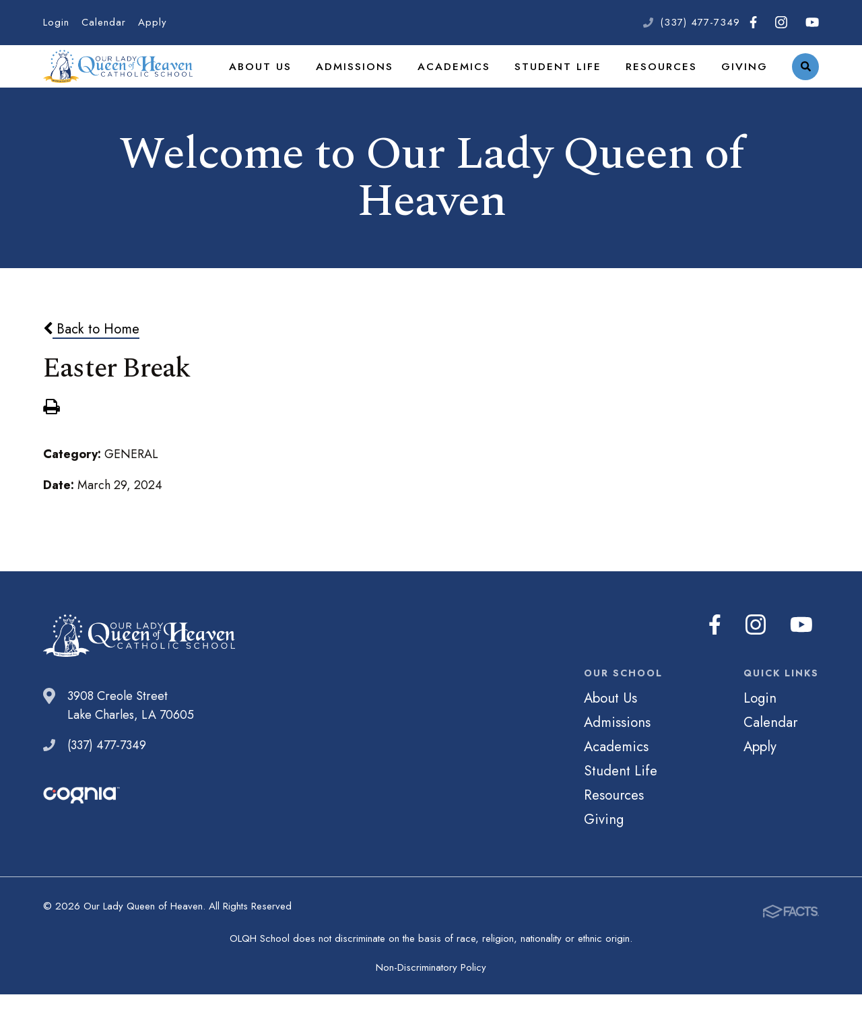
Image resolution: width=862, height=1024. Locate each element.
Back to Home (91, 364)
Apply (152, 22)
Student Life (570, 83)
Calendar (103, 22)
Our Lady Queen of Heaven (134, 84)
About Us (290, 83)
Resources (667, 83)
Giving (746, 83)
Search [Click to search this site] (806, 84)
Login (56, 22)
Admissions (379, 83)
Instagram (781, 22)
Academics (472, 83)
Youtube (812, 22)
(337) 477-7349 (700, 22)
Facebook (753, 22)
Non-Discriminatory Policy (431, 997)
